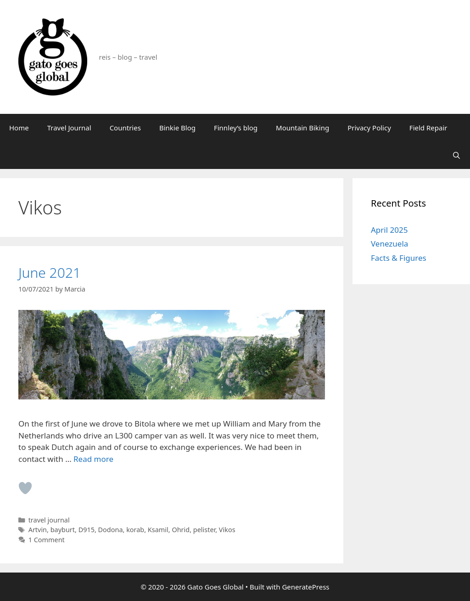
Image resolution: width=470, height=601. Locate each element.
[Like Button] (25, 488)
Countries (125, 127)
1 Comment (46, 539)
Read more (93, 459)
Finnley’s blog (235, 127)
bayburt (62, 529)
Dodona (110, 529)
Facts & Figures (398, 258)
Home (19, 127)
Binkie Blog (177, 127)
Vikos (227, 529)
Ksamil (158, 529)
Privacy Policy (369, 127)
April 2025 (389, 230)
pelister (204, 529)
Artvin (37, 529)
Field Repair (428, 127)
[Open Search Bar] (456, 155)
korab (135, 529)
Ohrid (181, 529)
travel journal (49, 520)
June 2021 (49, 272)
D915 (86, 529)
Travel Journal (69, 127)
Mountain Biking (302, 127)
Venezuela (389, 243)
